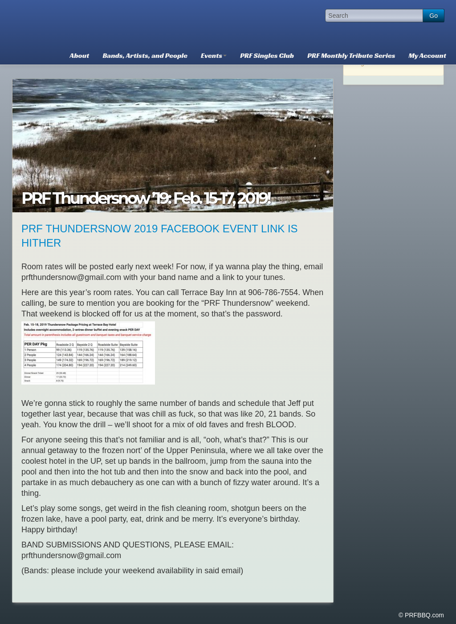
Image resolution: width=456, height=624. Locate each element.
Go (433, 15)
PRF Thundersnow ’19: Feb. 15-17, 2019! (145, 198)
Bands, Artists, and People (144, 55)
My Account (427, 55)
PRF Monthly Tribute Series (351, 55)
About (80, 55)
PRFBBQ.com (79, 22)
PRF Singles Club (267, 55)
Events (214, 55)
